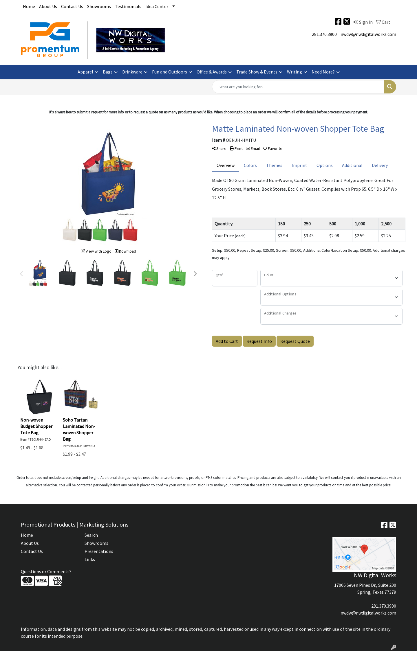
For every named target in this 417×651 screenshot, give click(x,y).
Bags (108, 72)
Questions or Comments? (46, 571)
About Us (48, 6)
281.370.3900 (324, 34)
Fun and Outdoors (169, 72)
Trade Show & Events (256, 72)
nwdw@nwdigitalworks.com (368, 34)
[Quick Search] (298, 86)
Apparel (85, 72)
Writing (294, 72)
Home (29, 6)
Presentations (99, 551)
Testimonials (128, 6)
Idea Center (156, 6)
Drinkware (132, 72)
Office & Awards (212, 72)
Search (91, 535)
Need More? (323, 72)
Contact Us (72, 6)
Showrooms (99, 6)
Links (90, 559)
